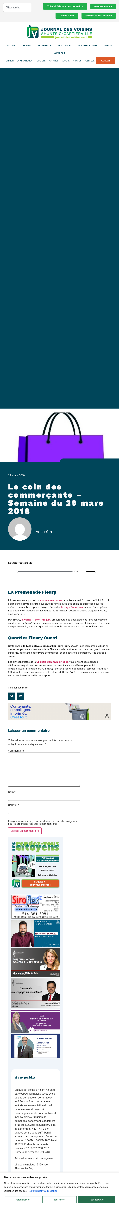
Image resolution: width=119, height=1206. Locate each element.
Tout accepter (96, 1199)
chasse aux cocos (51, 600)
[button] (11, 696)
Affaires (77, 60)
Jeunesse (105, 60)
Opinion (10, 60)
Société (65, 60)
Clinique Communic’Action (52, 661)
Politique (89, 60)
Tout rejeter (59, 1199)
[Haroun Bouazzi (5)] (35, 946)
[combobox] (17, 7)
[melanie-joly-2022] (35, 976)
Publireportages (87, 45)
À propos (59, 53)
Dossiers (44, 45)
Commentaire (16, 750)
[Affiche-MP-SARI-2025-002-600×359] (35, 1006)
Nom (11, 792)
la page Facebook (72, 607)
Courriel (13, 805)
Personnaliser (22, 1199)
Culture (41, 60)
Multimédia (64, 45)
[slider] (44, 571)
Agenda (108, 45)
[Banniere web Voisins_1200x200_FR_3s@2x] (59, 719)
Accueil (11, 45)
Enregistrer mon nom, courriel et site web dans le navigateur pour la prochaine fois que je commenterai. (42, 822)
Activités (53, 60)
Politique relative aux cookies (42, 1191)
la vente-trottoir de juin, (36, 619)
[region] (59, 1189)
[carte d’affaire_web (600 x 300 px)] (35, 1057)
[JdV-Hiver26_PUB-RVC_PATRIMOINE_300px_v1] (35, 887)
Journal (27, 45)
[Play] (12, 571)
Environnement (25, 60)
